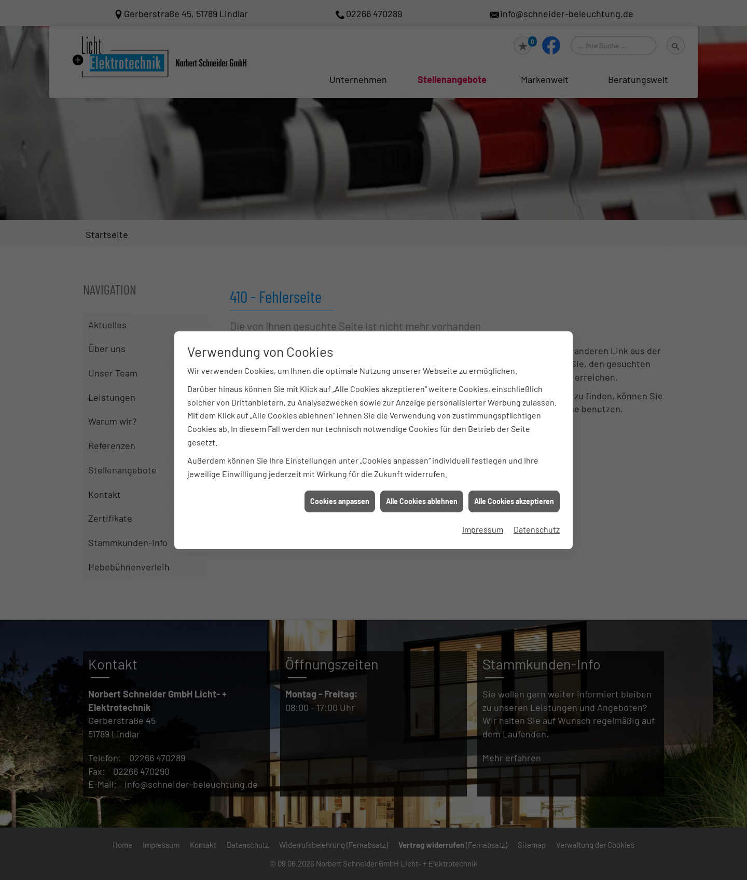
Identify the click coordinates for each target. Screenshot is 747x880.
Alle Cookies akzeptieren (514, 501)
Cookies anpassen (339, 501)
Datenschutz (537, 529)
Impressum (482, 529)
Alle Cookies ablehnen (422, 501)
